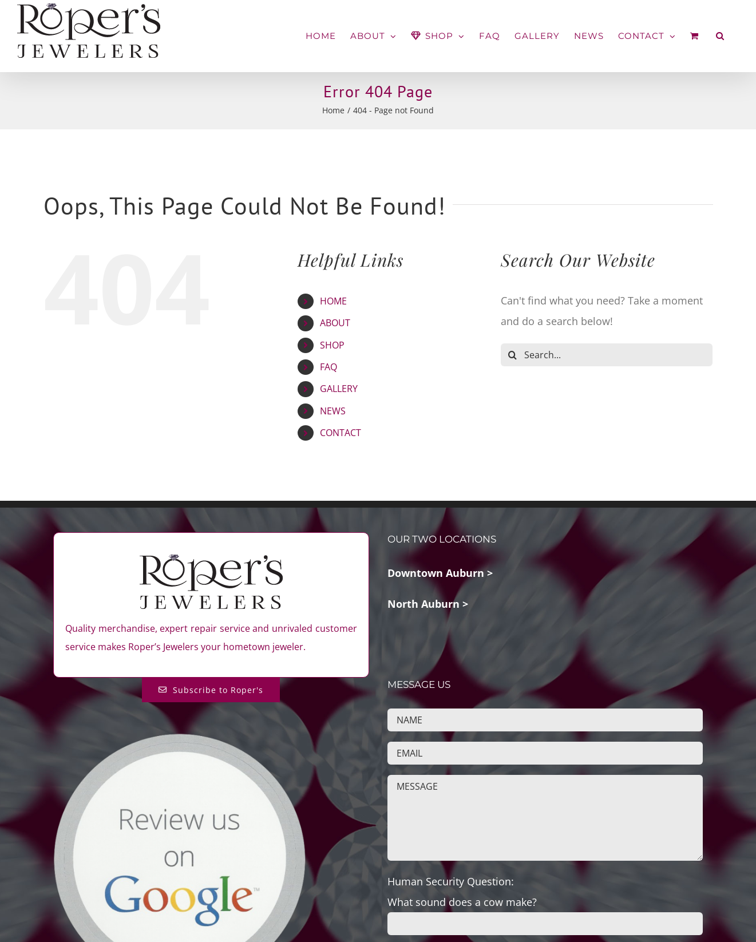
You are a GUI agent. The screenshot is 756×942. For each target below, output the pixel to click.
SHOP (332, 345)
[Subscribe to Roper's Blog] (211, 690)
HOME (333, 301)
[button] (720, 35)
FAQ (328, 367)
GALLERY (339, 388)
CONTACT (340, 432)
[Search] (512, 354)
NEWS (333, 411)
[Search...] (607, 354)
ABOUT (335, 322)
